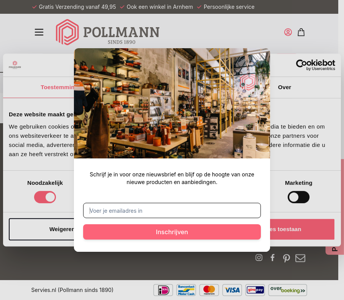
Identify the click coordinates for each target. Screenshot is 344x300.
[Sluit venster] (255, 63)
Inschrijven (172, 232)
